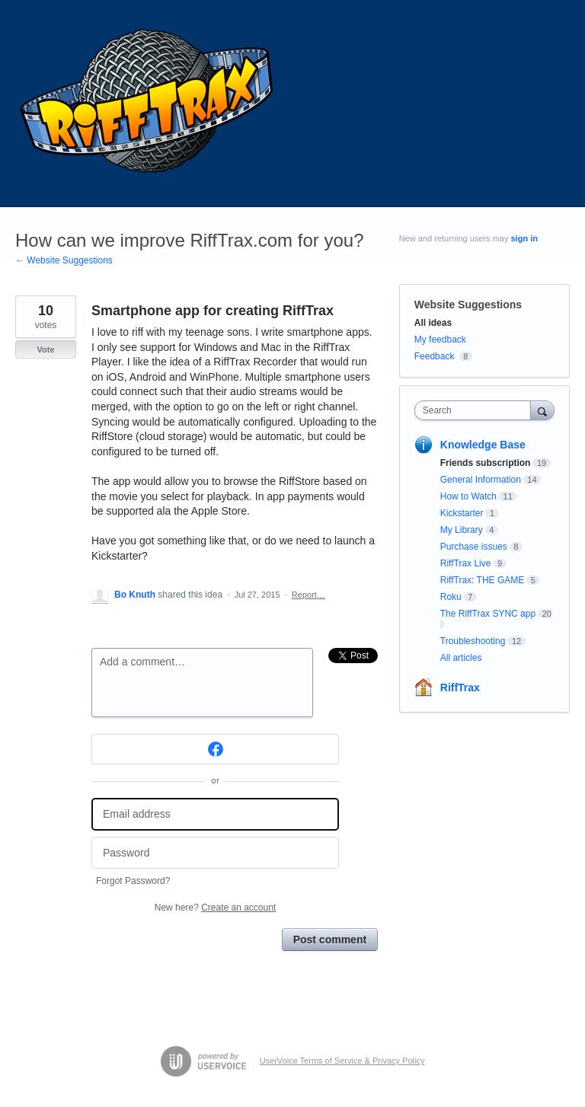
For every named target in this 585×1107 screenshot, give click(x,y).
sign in (524, 238)
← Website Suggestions (64, 260)
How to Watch (468, 496)
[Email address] (215, 814)
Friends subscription (485, 463)
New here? (215, 907)
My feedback (440, 339)
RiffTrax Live (465, 563)
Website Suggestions (468, 304)
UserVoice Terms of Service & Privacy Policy (342, 1060)
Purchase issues (473, 546)
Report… (308, 594)
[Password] (215, 853)
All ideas (433, 322)
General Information (480, 479)
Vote (45, 349)
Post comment (329, 939)
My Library (461, 530)
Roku (451, 597)
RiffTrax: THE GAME (482, 580)
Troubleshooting (473, 641)
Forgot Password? (133, 881)
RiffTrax (460, 687)
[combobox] (476, 410)
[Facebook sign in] (215, 749)
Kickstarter (462, 513)
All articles (461, 657)
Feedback (434, 356)
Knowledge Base (483, 445)
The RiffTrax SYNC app (487, 613)
